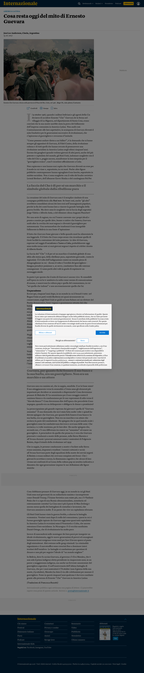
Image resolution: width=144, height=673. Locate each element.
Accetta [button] (102, 333)
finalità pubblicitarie (60, 360)
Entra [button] (83, 341)
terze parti (81, 353)
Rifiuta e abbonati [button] (45, 333)
